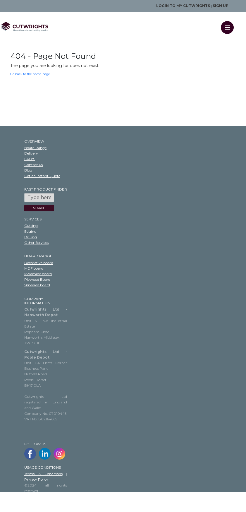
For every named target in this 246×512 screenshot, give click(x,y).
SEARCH (39, 208)
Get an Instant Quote (42, 176)
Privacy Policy (36, 479)
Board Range (35, 147)
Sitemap (31, 502)
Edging (30, 231)
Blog (28, 170)
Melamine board (38, 274)
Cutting (31, 225)
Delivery (31, 153)
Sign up (220, 6)
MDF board (33, 268)
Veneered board (37, 285)
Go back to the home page (30, 74)
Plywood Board (37, 279)
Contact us (33, 164)
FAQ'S (29, 159)
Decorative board (38, 263)
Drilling (30, 237)
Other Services (36, 242)
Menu (229, 23)
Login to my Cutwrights (183, 6)
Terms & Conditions (43, 474)
